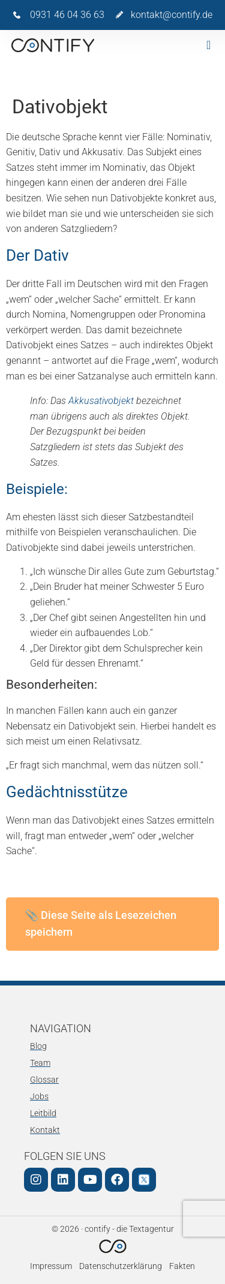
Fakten (182, 1266)
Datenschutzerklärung (120, 1266)
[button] (208, 45)
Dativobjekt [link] (29, 345)
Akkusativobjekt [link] (101, 400)
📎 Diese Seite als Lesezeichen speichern (100, 923)
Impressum (51, 1266)
